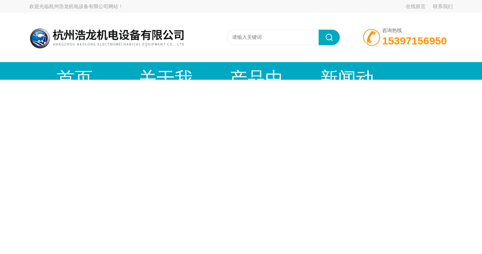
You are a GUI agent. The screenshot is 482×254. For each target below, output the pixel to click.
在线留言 (416, 6)
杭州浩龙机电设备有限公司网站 (83, 6)
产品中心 (179, 71)
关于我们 (119, 71)
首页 (59, 71)
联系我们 (443, 6)
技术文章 (299, 71)
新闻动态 (239, 71)
